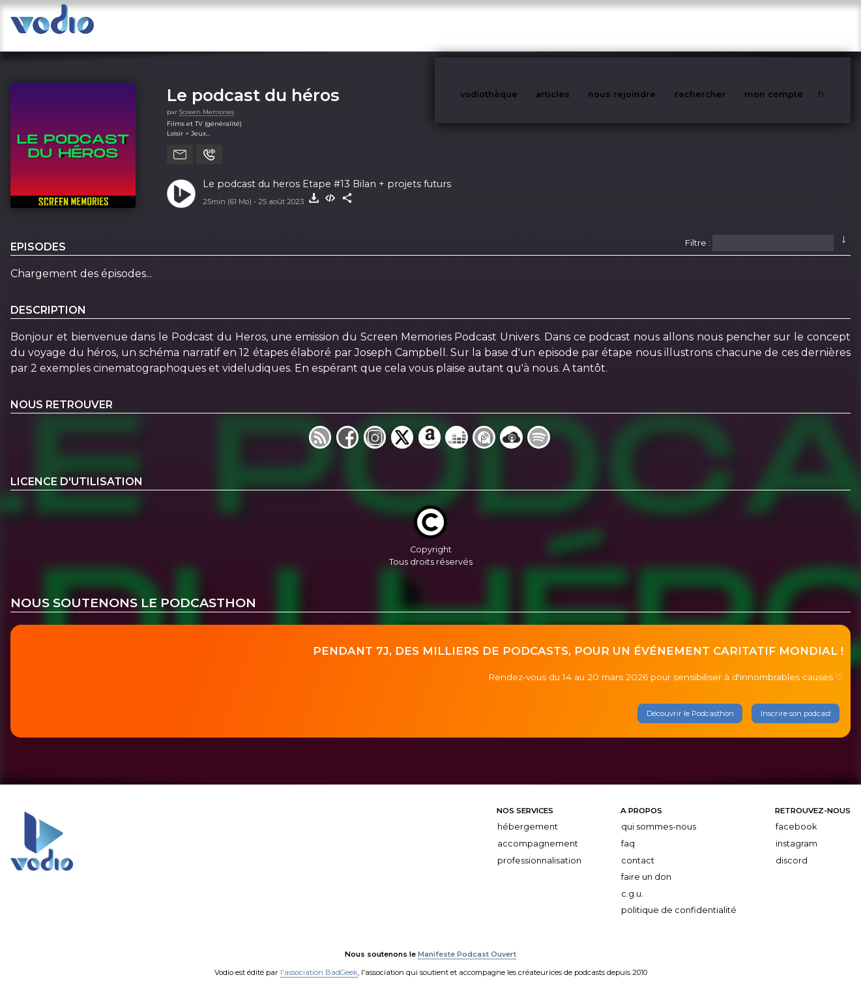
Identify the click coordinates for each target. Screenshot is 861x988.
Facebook (796, 813)
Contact (637, 847)
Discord (792, 847)
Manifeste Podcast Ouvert (467, 941)
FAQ (628, 830)
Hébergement (527, 813)
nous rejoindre (648, 25)
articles (582, 25)
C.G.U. (632, 881)
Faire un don (646, 864)
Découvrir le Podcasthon (690, 700)
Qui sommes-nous (658, 813)
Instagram (796, 830)
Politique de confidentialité (679, 897)
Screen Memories (206, 98)
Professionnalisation (539, 847)
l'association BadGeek (319, 959)
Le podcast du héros (253, 82)
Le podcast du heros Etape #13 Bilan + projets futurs (327, 171)
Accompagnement (537, 830)
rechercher (724, 25)
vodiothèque (520, 25)
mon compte (795, 25)
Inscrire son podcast (796, 700)
